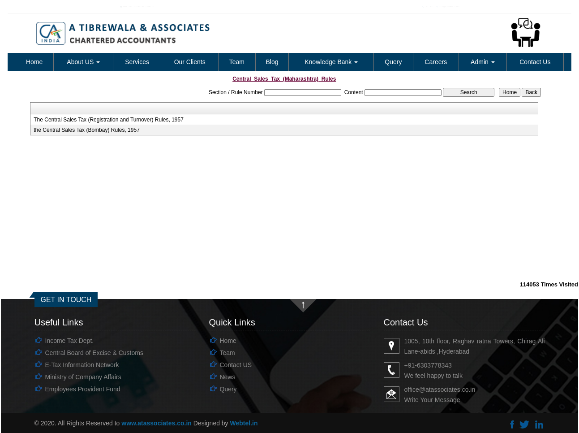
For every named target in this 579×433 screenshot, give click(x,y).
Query (393, 61)
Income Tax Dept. (69, 340)
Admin (483, 61)
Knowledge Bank (331, 61)
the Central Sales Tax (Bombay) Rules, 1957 (87, 130)
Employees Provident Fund (82, 389)
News (228, 377)
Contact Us (534, 61)
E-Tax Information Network (82, 364)
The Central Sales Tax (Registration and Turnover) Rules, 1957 (109, 120)
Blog (272, 61)
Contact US (236, 364)
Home (34, 61)
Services (137, 61)
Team (236, 61)
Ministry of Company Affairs (83, 377)
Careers (436, 61)
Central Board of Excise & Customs (94, 352)
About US (83, 61)
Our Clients (190, 61)
